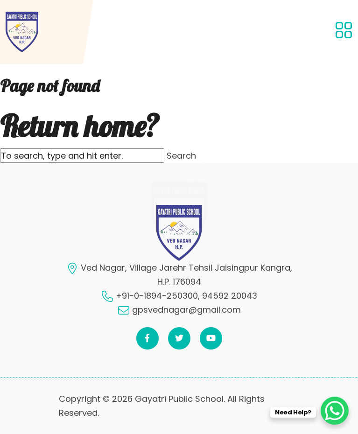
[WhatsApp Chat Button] (335, 411)
